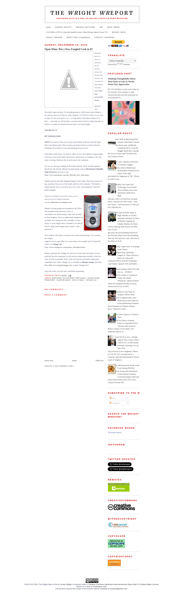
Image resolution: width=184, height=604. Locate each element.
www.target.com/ (62, 226)
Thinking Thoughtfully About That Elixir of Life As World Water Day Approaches (121, 81)
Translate (123, 64)
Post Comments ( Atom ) (64, 366)
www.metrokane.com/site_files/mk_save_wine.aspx (69, 175)
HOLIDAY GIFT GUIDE (85, 27)
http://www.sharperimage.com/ (60, 265)
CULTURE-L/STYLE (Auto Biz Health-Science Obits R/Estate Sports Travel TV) (77, 32)
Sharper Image (63, 280)
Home (48, 27)
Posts (113, 398)
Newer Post (49, 360)
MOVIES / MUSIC (119, 32)
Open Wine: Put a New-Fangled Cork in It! (69, 49)
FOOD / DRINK (113, 27)
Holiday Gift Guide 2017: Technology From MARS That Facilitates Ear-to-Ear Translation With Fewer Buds (126, 190)
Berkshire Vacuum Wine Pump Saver (69, 278)
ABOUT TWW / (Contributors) (78, 37)
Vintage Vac (91, 280)
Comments (115, 403)
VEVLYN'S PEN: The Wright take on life (41, 584)
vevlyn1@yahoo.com (119, 589)
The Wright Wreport (115, 432)
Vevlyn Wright (66, 584)
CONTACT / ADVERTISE (104, 37)
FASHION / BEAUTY (63, 27)
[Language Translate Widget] (122, 61)
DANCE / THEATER (54, 37)
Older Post (99, 360)
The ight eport (92, 13)
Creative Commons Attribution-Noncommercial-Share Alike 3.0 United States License (123, 584)
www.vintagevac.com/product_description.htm (67, 247)
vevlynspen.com (100, 586)
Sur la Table (78, 280)
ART (101, 27)
